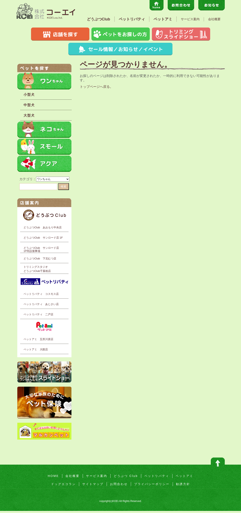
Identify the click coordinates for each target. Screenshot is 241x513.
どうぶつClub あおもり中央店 (43, 227)
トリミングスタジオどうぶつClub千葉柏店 (37, 269)
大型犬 (29, 115)
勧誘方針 (183, 484)
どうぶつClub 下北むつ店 (40, 258)
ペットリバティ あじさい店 (41, 304)
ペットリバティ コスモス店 (41, 293)
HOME (53, 476)
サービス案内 (190, 19)
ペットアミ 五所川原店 (38, 339)
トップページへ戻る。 (96, 86)
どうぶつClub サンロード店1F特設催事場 (41, 249)
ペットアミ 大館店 (36, 349)
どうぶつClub (98, 19)
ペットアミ (163, 19)
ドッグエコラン (63, 484)
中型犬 (29, 105)
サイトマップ (93, 484)
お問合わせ (119, 484)
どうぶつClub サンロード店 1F (43, 237)
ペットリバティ (132, 19)
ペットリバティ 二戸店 (38, 314)
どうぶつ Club (126, 476)
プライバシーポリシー (152, 484)
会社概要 (214, 19)
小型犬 (29, 94)
